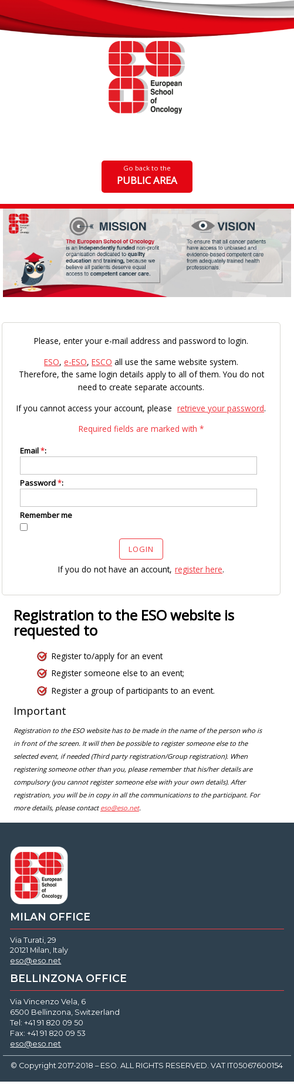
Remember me (46, 515)
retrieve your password (220, 408)
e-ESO (75, 361)
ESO (51, 361)
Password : (41, 483)
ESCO (102, 361)
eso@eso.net (35, 960)
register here (198, 569)
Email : (33, 450)
